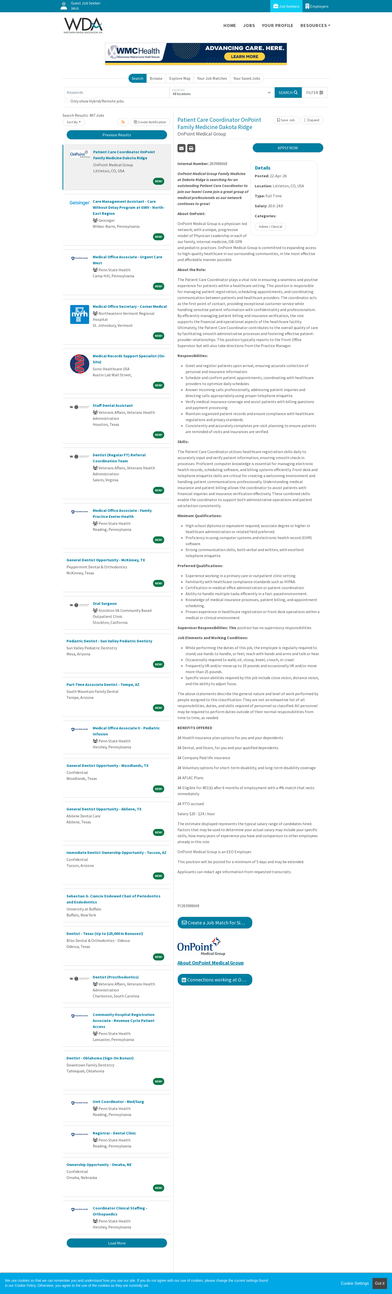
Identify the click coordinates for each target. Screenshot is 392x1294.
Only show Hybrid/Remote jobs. (97, 101)
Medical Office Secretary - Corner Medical (130, 306)
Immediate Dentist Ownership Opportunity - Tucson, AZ (116, 852)
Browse (156, 78)
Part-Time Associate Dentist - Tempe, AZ (103, 684)
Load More (117, 1242)
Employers (317, 6)
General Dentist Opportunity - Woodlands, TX (107, 765)
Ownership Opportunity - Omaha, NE (99, 1164)
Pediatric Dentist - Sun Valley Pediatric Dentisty (109, 640)
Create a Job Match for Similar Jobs (217, 922)
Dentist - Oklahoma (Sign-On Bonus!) (100, 1057)
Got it (379, 1283)
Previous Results (116, 134)
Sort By (72, 122)
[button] (315, 92)
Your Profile (278, 25)
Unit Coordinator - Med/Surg (118, 1101)
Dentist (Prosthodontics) (116, 976)
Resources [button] (313, 25)
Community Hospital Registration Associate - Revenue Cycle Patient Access (123, 1020)
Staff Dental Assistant (113, 405)
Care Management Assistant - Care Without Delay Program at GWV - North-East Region (128, 207)
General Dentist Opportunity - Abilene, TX (104, 808)
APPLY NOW (288, 147)
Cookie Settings (355, 1283)
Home (230, 25)
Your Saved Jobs (247, 78)
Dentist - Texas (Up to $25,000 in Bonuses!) (104, 933)
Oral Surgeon (105, 603)
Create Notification (150, 122)
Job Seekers (286, 6)
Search (137, 78)
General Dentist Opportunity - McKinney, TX (105, 559)
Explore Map (179, 78)
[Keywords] (117, 92)
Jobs (249, 25)
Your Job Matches (212, 78)
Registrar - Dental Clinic (114, 1132)
